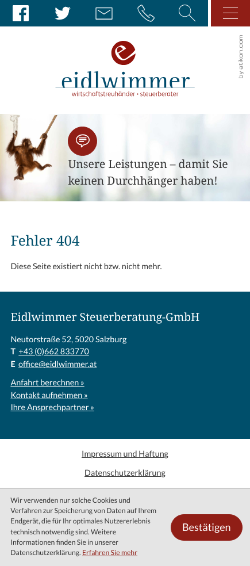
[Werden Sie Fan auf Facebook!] (20, 13)
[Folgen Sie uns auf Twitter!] (62, 13)
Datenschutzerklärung (125, 472)
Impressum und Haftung (125, 453)
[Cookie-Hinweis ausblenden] (206, 527)
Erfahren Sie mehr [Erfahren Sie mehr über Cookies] (109, 553)
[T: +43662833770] (53, 352)
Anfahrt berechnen (44, 382)
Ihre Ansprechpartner (49, 407)
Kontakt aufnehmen (46, 395)
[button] (82, 141)
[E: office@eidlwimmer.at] (104, 13)
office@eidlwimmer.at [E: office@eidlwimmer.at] (57, 364)
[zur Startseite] (125, 57)
